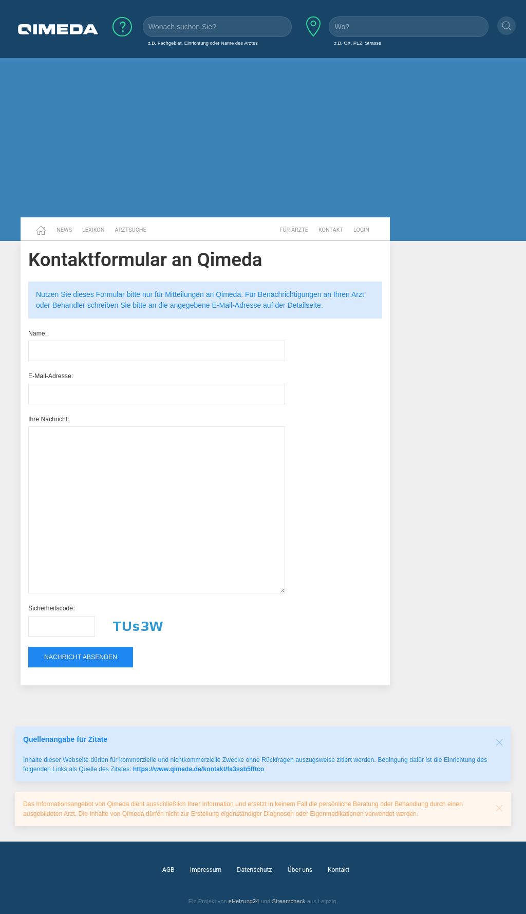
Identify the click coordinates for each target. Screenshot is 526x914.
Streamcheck (288, 901)
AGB (168, 869)
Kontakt (330, 230)
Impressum (206, 869)
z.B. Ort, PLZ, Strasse (357, 43)
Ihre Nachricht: (48, 419)
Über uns (300, 869)
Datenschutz (254, 869)
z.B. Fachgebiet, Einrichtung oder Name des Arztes (203, 43)
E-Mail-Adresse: (50, 376)
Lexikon (93, 230)
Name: (37, 333)
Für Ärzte (294, 230)
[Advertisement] (263, 138)
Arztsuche (130, 230)
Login (361, 230)
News (64, 230)
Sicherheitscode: (51, 608)
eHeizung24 (244, 901)
